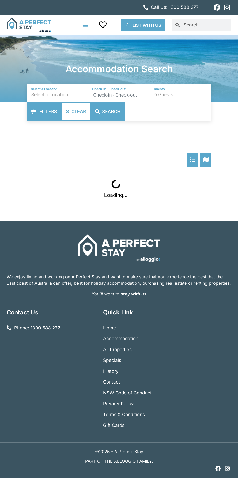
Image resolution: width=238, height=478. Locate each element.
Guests (159, 89)
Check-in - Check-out (109, 89)
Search (107, 111)
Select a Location (44, 89)
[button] (85, 25)
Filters (44, 111)
